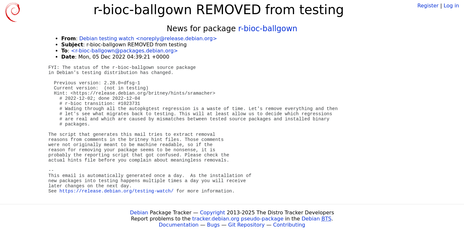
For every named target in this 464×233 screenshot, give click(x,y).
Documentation (178, 225)
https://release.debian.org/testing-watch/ (117, 191)
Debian (139, 213)
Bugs (213, 225)
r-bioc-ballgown (267, 28)
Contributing (289, 225)
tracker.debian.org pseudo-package (238, 219)
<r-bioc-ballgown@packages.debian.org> (124, 51)
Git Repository (246, 225)
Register (428, 6)
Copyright (212, 213)
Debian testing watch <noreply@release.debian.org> (148, 38)
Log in (451, 6)
